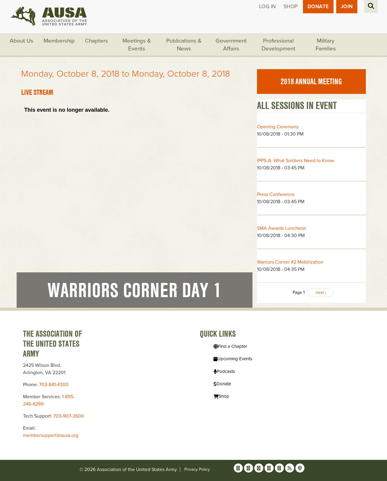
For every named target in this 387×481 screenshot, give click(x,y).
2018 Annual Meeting (311, 81)
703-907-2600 (68, 416)
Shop (291, 6)
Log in (267, 6)
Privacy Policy (197, 469)
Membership (59, 40)
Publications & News (183, 44)
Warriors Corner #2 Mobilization (290, 262)
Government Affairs (231, 44)
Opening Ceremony (278, 127)
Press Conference (275, 194)
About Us (21, 40)
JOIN (347, 6)
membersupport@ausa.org (50, 435)
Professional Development (278, 44)
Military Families (326, 44)
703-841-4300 (54, 385)
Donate (318, 6)
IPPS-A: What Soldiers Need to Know (295, 161)
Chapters (96, 40)
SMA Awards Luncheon (281, 228)
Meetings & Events (136, 44)
